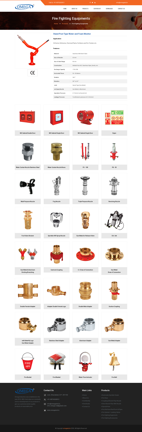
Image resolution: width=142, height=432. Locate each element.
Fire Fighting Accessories (109, 418)
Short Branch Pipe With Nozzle (111, 403)
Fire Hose (104, 398)
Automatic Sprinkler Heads (110, 395)
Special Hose (105, 406)
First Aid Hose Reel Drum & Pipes (111, 409)
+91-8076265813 (59, 2)
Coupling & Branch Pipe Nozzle (111, 401)
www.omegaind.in (53, 410)
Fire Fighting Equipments (109, 415)
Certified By (97, 8)
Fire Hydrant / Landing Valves (110, 412)
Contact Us (121, 8)
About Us (74, 8)
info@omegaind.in (122, 2)
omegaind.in (67, 428)
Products (85, 8)
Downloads (109, 8)
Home (84, 395)
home (64, 8)
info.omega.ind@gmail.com (56, 406)
